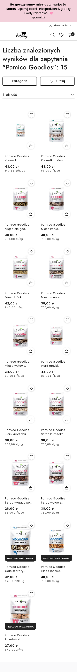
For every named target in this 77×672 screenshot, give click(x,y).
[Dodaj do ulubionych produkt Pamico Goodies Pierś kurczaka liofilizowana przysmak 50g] (31, 388)
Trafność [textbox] (9, 94)
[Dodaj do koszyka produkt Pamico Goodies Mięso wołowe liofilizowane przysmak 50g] (30, 351)
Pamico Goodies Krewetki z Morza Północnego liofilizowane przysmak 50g (53, 158)
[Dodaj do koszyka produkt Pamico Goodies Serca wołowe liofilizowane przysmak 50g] (66, 487)
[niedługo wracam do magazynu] (20, 558)
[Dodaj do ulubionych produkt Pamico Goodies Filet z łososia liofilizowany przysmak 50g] (67, 525)
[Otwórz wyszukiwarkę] (52, 35)
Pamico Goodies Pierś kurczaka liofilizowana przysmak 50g (17, 432)
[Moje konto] (60, 25)
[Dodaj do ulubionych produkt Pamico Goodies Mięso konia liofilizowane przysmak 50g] (67, 183)
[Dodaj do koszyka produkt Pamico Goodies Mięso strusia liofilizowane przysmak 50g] (66, 282)
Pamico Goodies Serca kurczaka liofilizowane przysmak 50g (53, 432)
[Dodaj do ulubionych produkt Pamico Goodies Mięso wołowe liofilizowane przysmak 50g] (31, 320)
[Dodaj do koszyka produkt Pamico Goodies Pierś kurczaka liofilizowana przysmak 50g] (30, 419)
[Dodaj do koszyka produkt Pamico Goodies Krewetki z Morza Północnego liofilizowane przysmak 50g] (66, 145)
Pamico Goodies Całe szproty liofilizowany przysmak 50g (17, 569)
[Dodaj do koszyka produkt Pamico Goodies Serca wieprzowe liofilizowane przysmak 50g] (30, 487)
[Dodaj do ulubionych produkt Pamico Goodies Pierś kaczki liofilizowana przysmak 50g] (67, 320)
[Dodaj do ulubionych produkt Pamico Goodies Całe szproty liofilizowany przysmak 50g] (31, 525)
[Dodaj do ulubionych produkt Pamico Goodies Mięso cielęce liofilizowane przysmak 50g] (31, 183)
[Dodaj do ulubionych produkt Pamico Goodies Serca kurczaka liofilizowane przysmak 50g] (67, 388)
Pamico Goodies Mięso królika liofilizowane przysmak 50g (17, 295)
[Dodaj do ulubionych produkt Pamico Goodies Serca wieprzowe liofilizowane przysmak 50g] (31, 457)
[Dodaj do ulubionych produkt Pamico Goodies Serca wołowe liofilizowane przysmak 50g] (67, 457)
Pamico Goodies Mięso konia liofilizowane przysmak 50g (53, 227)
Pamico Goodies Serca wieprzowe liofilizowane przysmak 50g (17, 500)
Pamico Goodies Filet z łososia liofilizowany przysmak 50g (53, 569)
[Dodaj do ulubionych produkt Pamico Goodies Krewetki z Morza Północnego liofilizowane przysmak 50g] (67, 114)
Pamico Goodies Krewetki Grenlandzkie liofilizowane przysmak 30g (17, 158)
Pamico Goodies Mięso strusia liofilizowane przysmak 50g (53, 295)
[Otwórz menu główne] (4, 34)
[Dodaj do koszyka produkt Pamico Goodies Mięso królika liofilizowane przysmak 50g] (30, 282)
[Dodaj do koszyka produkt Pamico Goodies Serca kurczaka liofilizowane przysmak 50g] (66, 419)
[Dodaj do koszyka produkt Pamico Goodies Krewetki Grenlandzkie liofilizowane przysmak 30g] (30, 145)
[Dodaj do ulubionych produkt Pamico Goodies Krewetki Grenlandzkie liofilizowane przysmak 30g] (31, 114)
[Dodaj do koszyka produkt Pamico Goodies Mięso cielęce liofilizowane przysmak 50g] (30, 214)
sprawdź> (38, 17)
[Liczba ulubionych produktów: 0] (61, 35)
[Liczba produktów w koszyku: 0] (70, 35)
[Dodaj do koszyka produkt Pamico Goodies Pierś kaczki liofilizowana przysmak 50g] (66, 351)
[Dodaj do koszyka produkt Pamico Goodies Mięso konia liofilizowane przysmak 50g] (66, 214)
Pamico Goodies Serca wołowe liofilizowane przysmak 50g (53, 500)
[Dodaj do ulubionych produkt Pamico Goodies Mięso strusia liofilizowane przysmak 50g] (67, 251)
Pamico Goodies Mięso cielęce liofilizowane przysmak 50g (17, 227)
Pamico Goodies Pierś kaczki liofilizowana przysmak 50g (53, 364)
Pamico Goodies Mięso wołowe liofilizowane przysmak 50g (17, 364)
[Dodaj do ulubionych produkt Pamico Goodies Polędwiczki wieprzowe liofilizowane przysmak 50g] (31, 594)
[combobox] (38, 94)
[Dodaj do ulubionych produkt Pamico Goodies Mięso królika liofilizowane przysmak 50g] (31, 251)
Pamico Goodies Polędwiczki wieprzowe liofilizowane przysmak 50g (17, 637)
